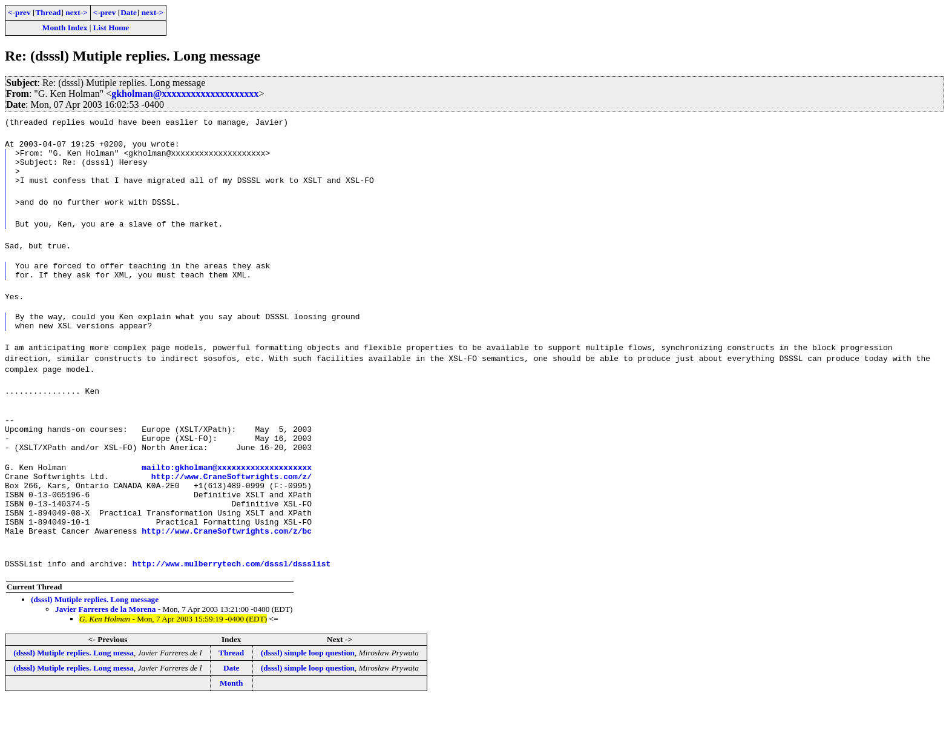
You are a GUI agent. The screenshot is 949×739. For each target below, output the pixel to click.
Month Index (64, 27)
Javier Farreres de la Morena (105, 647)
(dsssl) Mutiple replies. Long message (95, 637)
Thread (48, 12)
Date (128, 12)
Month (231, 721)
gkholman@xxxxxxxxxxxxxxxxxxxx (184, 93)
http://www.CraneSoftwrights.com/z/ (231, 503)
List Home (111, 27)
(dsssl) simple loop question (308, 690)
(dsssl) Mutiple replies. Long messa (73, 690)
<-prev (19, 12)
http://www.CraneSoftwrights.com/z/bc (227, 568)
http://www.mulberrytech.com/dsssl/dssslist (232, 601)
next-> (76, 12)
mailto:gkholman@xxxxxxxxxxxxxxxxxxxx (227, 492)
